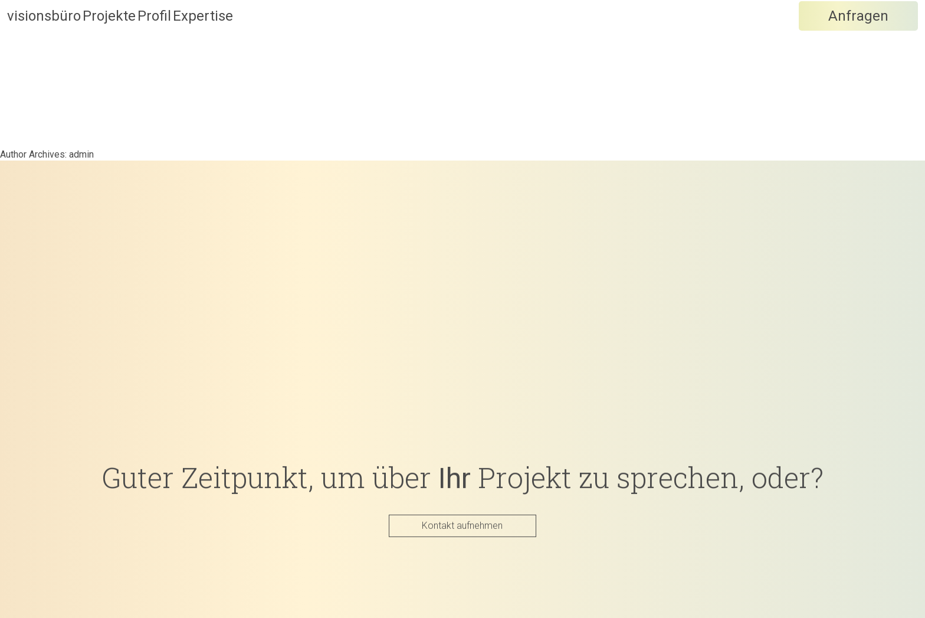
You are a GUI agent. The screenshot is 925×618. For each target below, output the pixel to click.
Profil (240, 42)
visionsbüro (44, 42)
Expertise (332, 42)
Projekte (152, 42)
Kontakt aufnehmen (462, 525)
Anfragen (858, 42)
